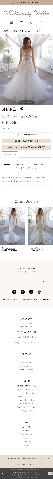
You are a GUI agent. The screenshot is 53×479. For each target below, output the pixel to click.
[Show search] (41, 22)
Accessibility (43, 459)
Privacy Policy (29, 459)
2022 (38, 31)
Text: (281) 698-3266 (26, 337)
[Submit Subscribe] (43, 282)
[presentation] (12, 226)
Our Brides (26, 430)
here (35, 477)
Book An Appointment (26, 141)
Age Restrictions (26, 369)
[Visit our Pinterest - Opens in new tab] (31, 292)
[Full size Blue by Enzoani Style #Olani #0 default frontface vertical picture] (26, 69)
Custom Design (26, 366)
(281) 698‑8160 (26, 332)
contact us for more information (23, 181)
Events (26, 438)
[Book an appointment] (26, 2)
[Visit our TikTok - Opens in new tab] (39, 292)
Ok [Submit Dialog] (50, 473)
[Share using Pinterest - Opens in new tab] (21, 109)
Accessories (26, 362)
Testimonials (26, 434)
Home (6, 31)
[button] (12, 22)
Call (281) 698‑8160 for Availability (26, 147)
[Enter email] (26, 282)
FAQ (26, 445)
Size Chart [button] (7, 128)
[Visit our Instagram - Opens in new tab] (23, 292)
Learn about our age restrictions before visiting (26, 300)
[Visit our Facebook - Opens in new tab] (14, 292)
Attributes (10, 154)
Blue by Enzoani (22, 31)
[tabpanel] (26, 69)
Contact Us (26, 441)
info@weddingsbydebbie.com (26, 343)
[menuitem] (12, 22)
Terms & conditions (12, 459)
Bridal (26, 359)
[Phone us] (31, 22)
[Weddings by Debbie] (26, 13)
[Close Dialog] (2, 473)
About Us (26, 427)
